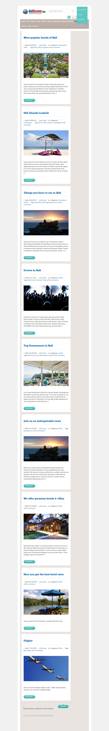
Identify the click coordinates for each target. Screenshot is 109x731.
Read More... (29, 100)
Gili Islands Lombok (36, 112)
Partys (44, 280)
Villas (38, 21)
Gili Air (41, 123)
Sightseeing (50, 202)
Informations (62, 45)
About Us (35, 26)
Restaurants (44, 355)
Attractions (38, 202)
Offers (26, 47)
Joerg (44, 428)
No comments (55, 47)
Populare (45, 47)
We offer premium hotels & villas (44, 498)
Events (33, 280)
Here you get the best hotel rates (44, 574)
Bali (35, 47)
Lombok (49, 123)
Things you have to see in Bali (42, 192)
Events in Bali (32, 270)
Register (81, 19)
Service (64, 21)
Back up (63, 706)
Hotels (33, 21)
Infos (37, 355)
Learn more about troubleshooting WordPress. (38, 715)
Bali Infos (70, 21)
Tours (28, 21)
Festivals (39, 280)
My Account (82, 10)
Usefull (26, 202)
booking (26, 431)
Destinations (56, 21)
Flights (49, 21)
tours (56, 202)
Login (80, 15)
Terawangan (57, 123)
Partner (24, 26)
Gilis (44, 123)
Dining (33, 355)
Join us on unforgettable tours (42, 421)
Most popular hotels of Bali (40, 37)
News (76, 21)
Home (23, 21)
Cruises (43, 21)
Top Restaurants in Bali (38, 345)
